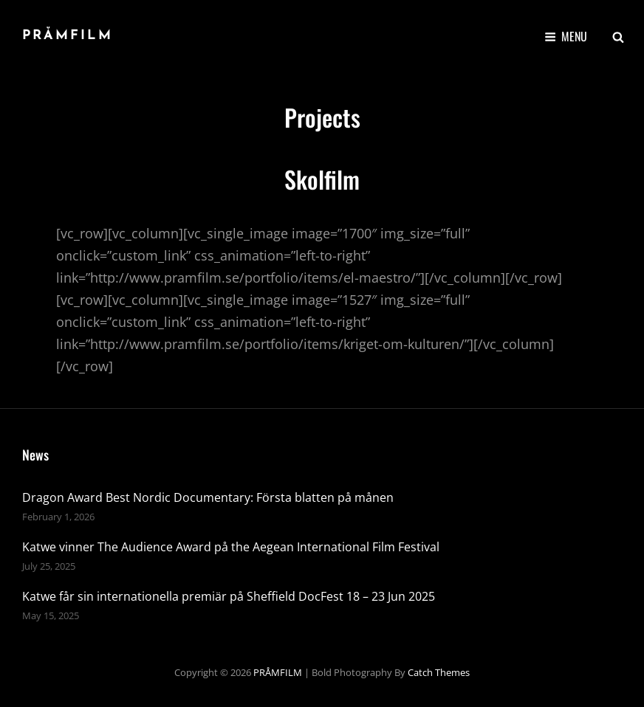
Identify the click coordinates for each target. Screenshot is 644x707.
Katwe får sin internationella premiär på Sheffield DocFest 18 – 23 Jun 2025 (228, 596)
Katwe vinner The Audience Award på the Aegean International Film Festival (230, 547)
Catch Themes (439, 672)
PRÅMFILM (67, 36)
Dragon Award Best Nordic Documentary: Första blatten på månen (208, 497)
